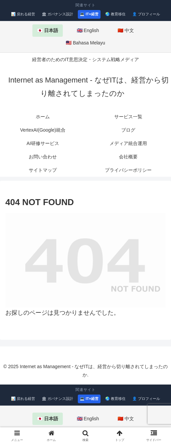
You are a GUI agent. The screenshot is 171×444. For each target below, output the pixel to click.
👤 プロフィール (146, 14)
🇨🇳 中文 (126, 30)
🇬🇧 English (88, 30)
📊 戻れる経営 (23, 14)
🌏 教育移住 (115, 14)
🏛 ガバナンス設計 (57, 14)
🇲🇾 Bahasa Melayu (85, 42)
